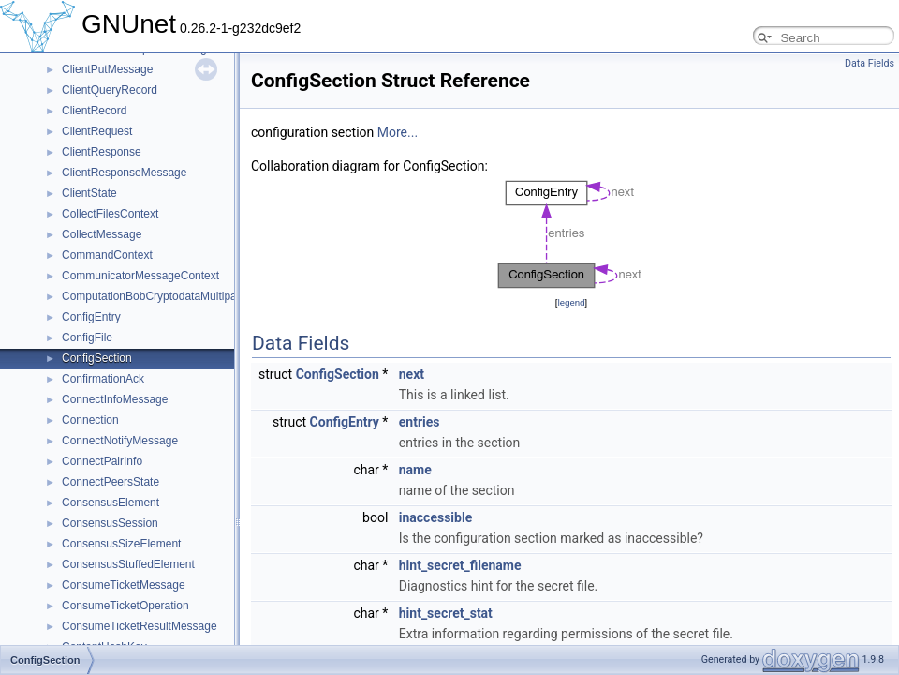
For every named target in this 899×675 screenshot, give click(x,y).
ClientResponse (101, 151)
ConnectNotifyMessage (120, 440)
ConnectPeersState (110, 481)
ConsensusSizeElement (121, 543)
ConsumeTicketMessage (123, 585)
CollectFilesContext (110, 213)
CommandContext (107, 255)
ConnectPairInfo (102, 461)
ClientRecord (94, 110)
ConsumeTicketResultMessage (139, 626)
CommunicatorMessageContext (140, 275)
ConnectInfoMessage (115, 399)
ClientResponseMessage (124, 172)
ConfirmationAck (103, 378)
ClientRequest (97, 131)
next (411, 374)
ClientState (89, 193)
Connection (90, 420)
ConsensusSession (110, 523)
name (415, 469)
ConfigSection (97, 358)
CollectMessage (101, 234)
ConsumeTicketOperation (125, 605)
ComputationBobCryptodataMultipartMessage (175, 296)
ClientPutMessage (107, 69)
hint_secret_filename (460, 565)
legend (570, 302)
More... (397, 132)
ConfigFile (87, 337)
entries (419, 421)
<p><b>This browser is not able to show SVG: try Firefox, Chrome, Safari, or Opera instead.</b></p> (571, 234)
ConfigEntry (91, 316)
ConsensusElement (110, 502)
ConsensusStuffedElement (128, 564)
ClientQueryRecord (109, 90)
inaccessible (435, 517)
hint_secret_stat (446, 613)
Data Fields (869, 63)
